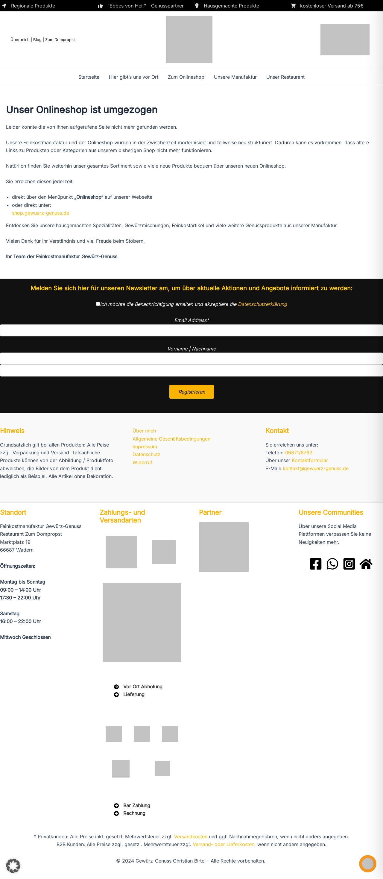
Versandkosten (190, 836)
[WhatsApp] (332, 563)
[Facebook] (315, 563)
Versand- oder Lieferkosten (223, 844)
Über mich (20, 39)
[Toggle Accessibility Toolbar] (367, 863)
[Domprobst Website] (366, 563)
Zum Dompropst (60, 39)
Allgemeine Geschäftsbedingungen (171, 439)
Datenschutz (146, 454)
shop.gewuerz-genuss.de (40, 213)
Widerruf (142, 462)
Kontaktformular (310, 460)
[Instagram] (349, 563)
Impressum (145, 447)
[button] (13, 866)
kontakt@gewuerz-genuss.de (316, 468)
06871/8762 (298, 453)
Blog (37, 39)
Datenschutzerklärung (262, 304)
